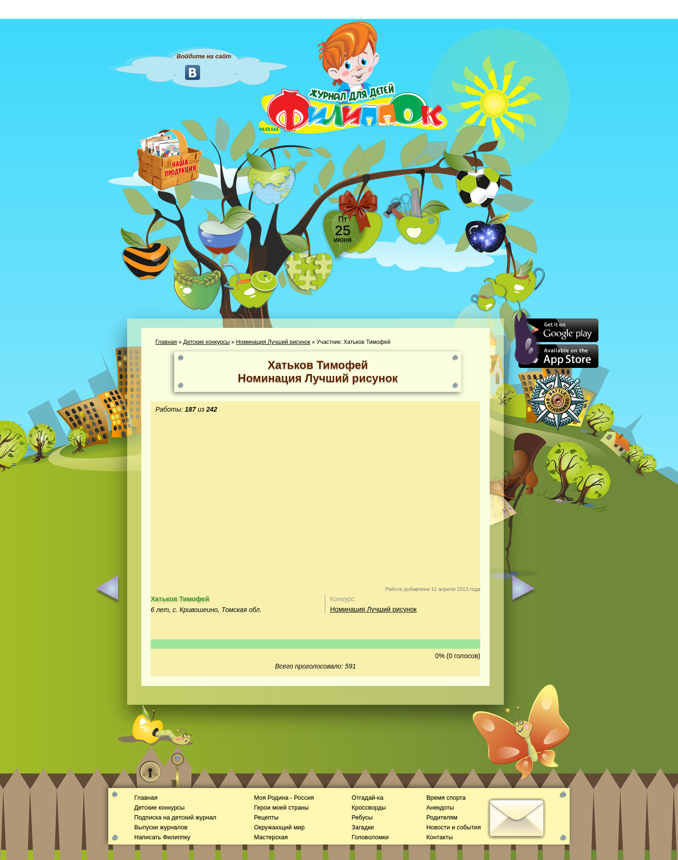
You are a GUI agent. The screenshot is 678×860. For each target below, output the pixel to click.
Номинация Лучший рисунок (273, 342)
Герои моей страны (281, 807)
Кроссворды (369, 807)
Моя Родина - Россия (284, 797)
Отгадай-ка (367, 797)
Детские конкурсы (206, 342)
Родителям (441, 817)
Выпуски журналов (160, 827)
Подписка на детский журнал (175, 817)
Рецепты (266, 817)
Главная (166, 342)
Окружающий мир (279, 827)
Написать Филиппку (162, 837)
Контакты (439, 837)
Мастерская (271, 837)
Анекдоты (440, 807)
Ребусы (362, 817)
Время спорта (445, 797)
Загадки (363, 827)
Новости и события (453, 827)
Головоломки (370, 837)
